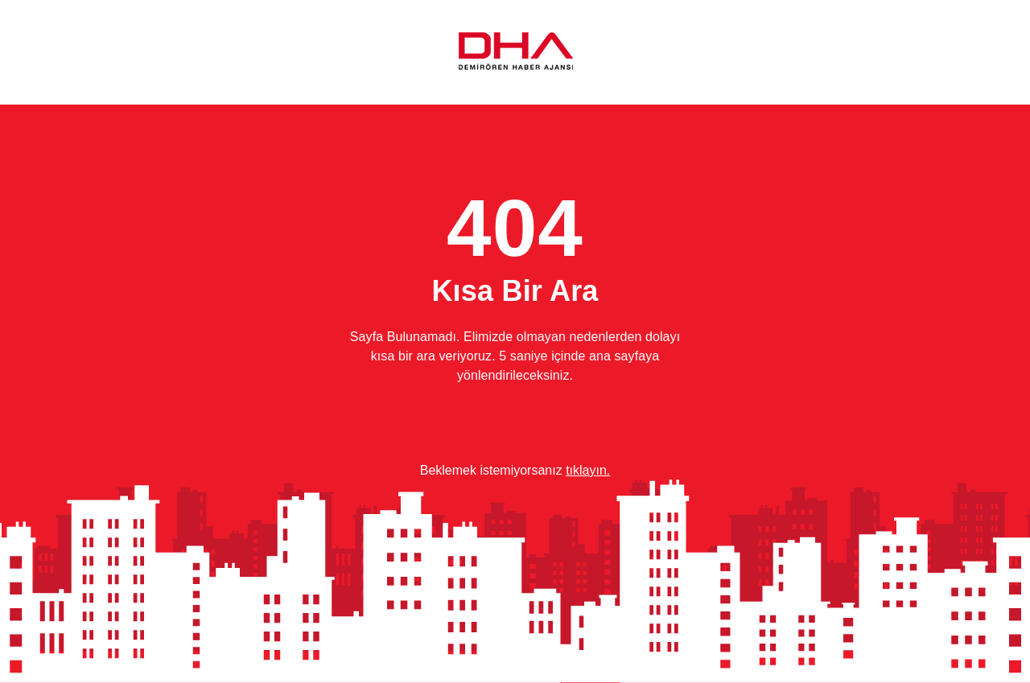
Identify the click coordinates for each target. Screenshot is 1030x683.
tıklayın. (588, 470)
